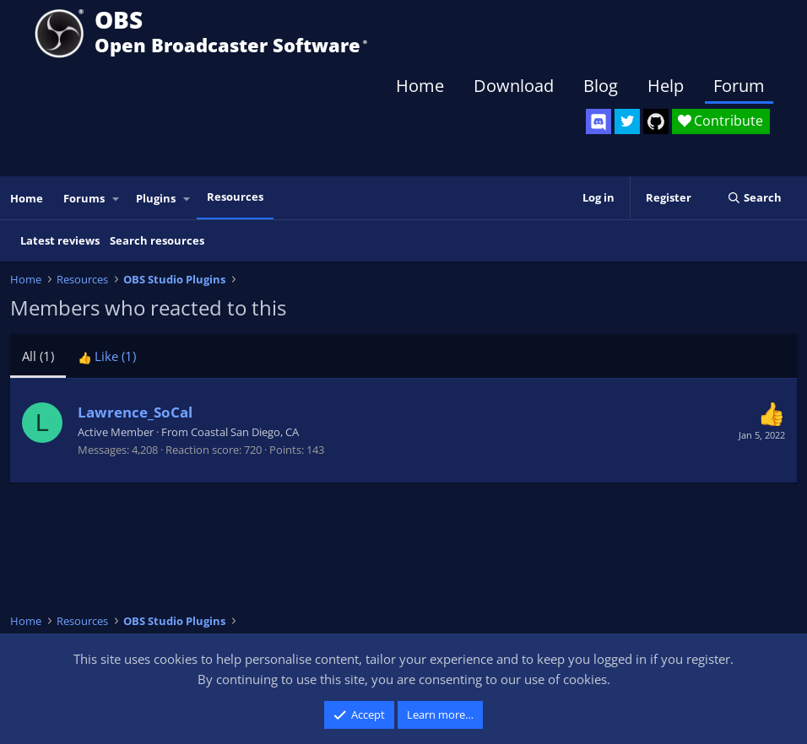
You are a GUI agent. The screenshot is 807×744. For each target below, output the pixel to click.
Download (514, 85)
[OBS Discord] (598, 121)
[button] (116, 198)
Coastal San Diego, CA (245, 431)
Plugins (156, 198)
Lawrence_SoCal (135, 412)
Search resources (157, 240)
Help (665, 85)
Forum (739, 85)
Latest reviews (60, 240)
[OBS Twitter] (627, 121)
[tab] (107, 356)
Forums (84, 198)
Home (420, 85)
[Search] (754, 197)
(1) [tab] (38, 356)
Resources (235, 196)
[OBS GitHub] (656, 121)
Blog (600, 85)
